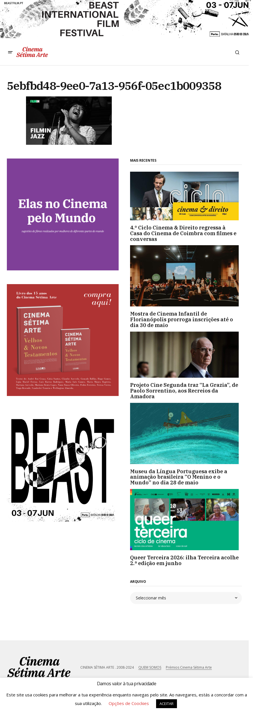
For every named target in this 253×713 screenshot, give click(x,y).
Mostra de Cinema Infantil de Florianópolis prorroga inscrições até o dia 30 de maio (181, 319)
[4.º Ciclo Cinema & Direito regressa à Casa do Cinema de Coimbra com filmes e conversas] (186, 196)
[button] (10, 52)
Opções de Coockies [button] (129, 703)
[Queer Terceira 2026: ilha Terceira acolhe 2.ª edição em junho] (186, 519)
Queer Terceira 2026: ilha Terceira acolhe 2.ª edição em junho (184, 560)
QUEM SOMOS (149, 667)
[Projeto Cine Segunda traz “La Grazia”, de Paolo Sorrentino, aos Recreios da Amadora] (186, 355)
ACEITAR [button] (167, 703)
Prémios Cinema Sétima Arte (189, 667)
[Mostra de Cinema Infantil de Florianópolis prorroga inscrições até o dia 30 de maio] (186, 275)
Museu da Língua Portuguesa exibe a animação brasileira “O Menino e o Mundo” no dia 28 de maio (178, 477)
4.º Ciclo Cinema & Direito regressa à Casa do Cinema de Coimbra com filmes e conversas (183, 233)
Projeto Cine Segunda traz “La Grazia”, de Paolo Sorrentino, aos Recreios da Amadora (184, 390)
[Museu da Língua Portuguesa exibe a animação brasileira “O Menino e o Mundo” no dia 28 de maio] (186, 433)
